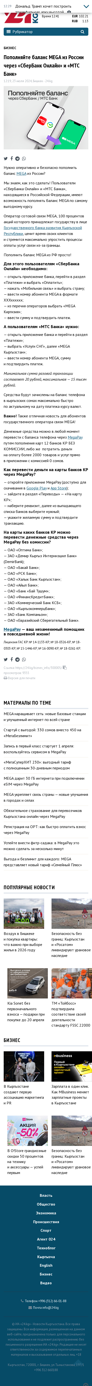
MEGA (21, 173)
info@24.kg (50, 1308)
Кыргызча (46, 1256)
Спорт (46, 1230)
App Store (59, 488)
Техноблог (46, 1247)
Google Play (36, 488)
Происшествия (46, 1221)
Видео (46, 1282)
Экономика (46, 1212)
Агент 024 (46, 1239)
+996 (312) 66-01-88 (52, 1301)
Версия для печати (19, 678)
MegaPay (75, 437)
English (46, 1265)
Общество (46, 1204)
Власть (46, 1195)
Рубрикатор (20, 31)
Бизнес (10, 48)
